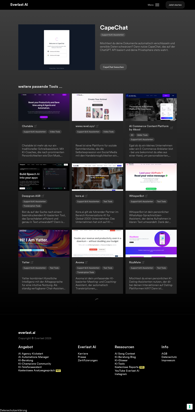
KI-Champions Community (34, 363)
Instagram (121, 374)
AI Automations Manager (33, 357)
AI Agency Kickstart (30, 353)
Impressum (168, 360)
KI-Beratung (25, 360)
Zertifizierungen (88, 360)
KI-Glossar (121, 360)
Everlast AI (19, 5)
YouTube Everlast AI (127, 370)
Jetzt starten (175, 5)
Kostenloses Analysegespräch (36, 370)
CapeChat (108, 67)
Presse (82, 357)
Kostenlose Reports (126, 367)
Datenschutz (169, 357)
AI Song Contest (125, 353)
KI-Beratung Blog (125, 357)
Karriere (83, 353)
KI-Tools (120, 363)
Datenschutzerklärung (13, 410)
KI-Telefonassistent (30, 367)
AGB (164, 353)
